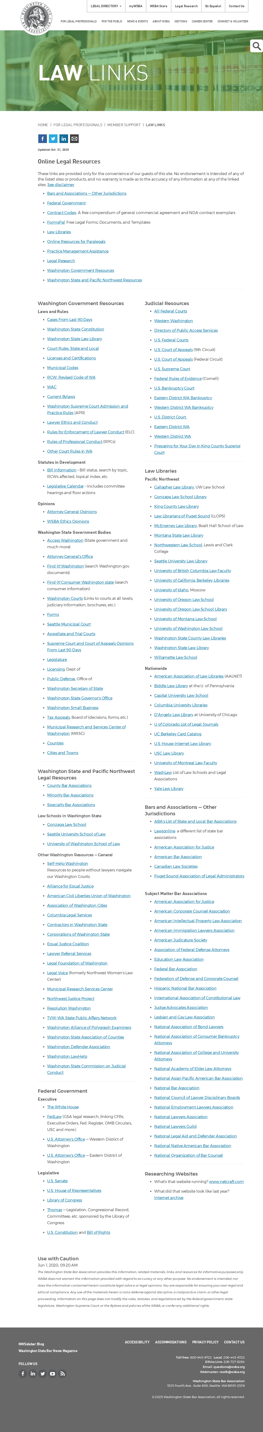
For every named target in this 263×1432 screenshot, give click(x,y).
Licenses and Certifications (71, 358)
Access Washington (65, 540)
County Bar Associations (69, 785)
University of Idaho (171, 590)
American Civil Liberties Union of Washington (89, 896)
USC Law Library (169, 753)
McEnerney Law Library (175, 525)
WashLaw (163, 772)
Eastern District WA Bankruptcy (183, 398)
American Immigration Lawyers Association (194, 930)
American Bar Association (178, 857)
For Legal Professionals (79, 21)
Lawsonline (164, 831)
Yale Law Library (168, 788)
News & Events (137, 21)
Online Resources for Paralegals (76, 241)
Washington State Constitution (75, 329)
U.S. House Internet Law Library (182, 743)
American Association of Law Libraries (189, 676)
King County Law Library (176, 506)
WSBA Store (158, 6)
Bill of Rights (98, 1232)
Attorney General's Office (70, 556)
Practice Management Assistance (78, 251)
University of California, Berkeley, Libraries (191, 580)
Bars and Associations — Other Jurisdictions (86, 193)
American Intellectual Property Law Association (198, 921)
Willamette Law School (175, 657)
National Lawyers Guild (175, 1126)
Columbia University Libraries (180, 705)
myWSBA (135, 6)
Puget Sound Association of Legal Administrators (199, 876)
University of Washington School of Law (83, 844)
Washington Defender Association (78, 1047)
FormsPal (56, 222)
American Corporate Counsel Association (192, 911)
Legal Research (186, 6)
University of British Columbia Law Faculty (192, 571)
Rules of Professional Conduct (74, 441)
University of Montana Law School (185, 619)
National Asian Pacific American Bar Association (198, 1078)
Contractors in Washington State (77, 924)
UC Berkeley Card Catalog (177, 734)
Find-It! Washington (65, 566)
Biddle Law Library (171, 686)
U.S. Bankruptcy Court (174, 388)
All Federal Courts (170, 311)
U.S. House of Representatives (74, 1190)
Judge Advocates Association (181, 1007)
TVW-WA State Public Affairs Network (81, 1018)
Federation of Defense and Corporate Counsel (196, 978)
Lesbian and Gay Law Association (184, 1017)
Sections (180, 21)
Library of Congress (64, 1200)
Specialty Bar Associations (71, 805)
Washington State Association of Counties (85, 1037)
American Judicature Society (180, 940)
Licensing (55, 669)
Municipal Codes (62, 368)
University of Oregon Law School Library (190, 609)
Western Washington (173, 321)
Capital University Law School (181, 695)
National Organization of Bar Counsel (188, 1155)
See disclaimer (60, 185)
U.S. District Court (170, 417)
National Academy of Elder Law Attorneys (192, 1068)
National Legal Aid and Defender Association (195, 1136)
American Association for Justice (184, 847)
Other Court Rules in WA (69, 451)
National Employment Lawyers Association (193, 1107)
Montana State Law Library (178, 535)
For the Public (112, 21)
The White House (63, 1107)
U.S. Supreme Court (172, 369)
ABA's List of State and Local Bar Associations (195, 821)
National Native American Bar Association (192, 1146)
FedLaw (54, 1116)
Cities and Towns (62, 753)
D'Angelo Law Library (173, 715)
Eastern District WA (172, 427)
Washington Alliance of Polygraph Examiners (89, 1027)
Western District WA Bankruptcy (183, 407)
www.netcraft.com (226, 1181)
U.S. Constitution (62, 1232)
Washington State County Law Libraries (190, 638)
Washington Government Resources (80, 270)
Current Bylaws (61, 396)
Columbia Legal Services (69, 915)
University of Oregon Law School (184, 599)
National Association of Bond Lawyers (188, 1027)
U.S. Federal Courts (171, 340)
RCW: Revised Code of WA (71, 377)
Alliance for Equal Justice (70, 886)
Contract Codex (61, 212)
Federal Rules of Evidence (178, 378)
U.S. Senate (57, 1181)
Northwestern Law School (178, 545)
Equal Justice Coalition (68, 944)
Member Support (124, 124)
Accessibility (137, 1342)
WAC (52, 387)
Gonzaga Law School (66, 824)
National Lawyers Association (181, 1117)
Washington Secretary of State (75, 688)
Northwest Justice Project (70, 998)
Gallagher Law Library (174, 487)
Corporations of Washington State (78, 934)
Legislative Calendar (65, 486)
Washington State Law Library (74, 339)
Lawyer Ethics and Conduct (72, 422)
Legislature (57, 659)
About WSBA (161, 21)
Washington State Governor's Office (79, 698)
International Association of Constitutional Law (197, 998)
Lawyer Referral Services (69, 953)
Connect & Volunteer (233, 21)
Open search (256, 46)
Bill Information (61, 470)
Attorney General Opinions (72, 512)
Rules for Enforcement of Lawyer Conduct (85, 432)
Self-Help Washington (67, 863)
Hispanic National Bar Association (185, 988)
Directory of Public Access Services (186, 330)
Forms (53, 614)
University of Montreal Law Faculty (185, 763)
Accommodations (171, 1342)
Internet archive (168, 1198)
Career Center (202, 21)
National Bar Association (176, 1088)
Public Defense (61, 679)
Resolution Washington (69, 1008)
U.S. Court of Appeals (173, 349)
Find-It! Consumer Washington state (80, 582)
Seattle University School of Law (76, 834)
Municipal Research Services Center (80, 989)
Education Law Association (179, 959)
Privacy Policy (205, 1342)
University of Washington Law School (188, 628)
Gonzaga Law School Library (180, 497)
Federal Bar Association (175, 969)
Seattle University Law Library (180, 561)
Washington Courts (65, 598)
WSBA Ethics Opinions (68, 521)
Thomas (54, 1210)
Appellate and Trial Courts (71, 634)
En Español (213, 6)
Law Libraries (59, 232)
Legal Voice (57, 973)
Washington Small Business (72, 708)
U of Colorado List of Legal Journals (186, 724)
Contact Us (236, 6)
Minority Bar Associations (70, 795)
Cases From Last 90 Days (69, 319)
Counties (55, 743)
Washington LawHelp (67, 1056)
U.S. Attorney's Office (66, 1139)
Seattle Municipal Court (69, 624)
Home (43, 124)
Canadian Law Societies (176, 866)
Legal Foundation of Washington (77, 963)
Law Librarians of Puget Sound (182, 516)
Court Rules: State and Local (73, 348)
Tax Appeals (58, 717)
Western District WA (172, 436)
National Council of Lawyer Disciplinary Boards (197, 1097)
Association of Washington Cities (77, 905)
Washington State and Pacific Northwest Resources (94, 280)
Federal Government (66, 203)
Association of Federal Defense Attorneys (191, 950)
